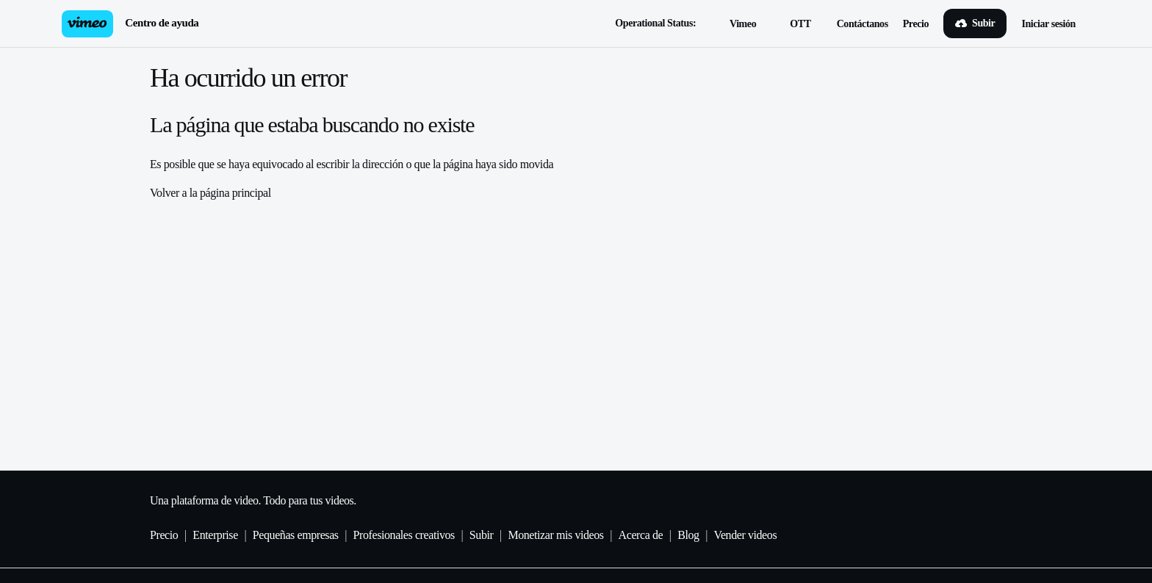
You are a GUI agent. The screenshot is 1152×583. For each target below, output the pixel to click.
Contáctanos (862, 23)
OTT (792, 25)
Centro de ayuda (161, 23)
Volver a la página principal (210, 193)
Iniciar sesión (1048, 23)
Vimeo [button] (735, 25)
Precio (916, 23)
